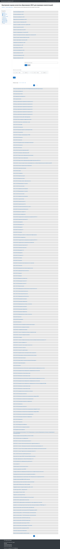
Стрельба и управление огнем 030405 (20, 469)
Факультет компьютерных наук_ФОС (20, 29)
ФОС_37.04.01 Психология (18, 265)
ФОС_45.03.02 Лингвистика (18, 145)
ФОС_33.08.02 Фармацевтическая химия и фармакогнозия (23, 268)
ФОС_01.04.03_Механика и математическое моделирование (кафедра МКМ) (26, 396)
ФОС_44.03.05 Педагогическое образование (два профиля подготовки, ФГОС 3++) (27, 160)
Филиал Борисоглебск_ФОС (18, 47)
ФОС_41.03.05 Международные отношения (21, 191)
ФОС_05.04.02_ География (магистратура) (20, 329)
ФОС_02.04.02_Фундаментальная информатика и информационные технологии (27, 370)
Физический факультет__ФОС (18, 45)
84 (23, 82)
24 (20, 82)
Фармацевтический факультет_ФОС (19, 42)
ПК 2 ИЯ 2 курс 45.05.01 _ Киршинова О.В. (20, 489)
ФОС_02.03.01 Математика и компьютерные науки (22, 388)
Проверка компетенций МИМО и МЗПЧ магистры (22, 479)
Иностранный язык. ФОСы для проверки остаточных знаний (24, 497)
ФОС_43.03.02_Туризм (17, 170)
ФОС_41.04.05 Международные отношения (21, 183)
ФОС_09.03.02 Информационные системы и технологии (23, 314)
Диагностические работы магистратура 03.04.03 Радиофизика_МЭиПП (25, 510)
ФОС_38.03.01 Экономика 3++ (18, 255)
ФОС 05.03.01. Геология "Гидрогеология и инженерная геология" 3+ (25, 451)
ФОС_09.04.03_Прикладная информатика (20, 301)
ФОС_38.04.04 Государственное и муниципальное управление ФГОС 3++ (25, 216)
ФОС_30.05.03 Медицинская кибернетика (20, 278)
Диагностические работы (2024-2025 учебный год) (22, 520)
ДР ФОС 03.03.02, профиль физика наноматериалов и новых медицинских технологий (28, 502)
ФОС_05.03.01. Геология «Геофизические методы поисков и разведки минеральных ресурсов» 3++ (30, 339)
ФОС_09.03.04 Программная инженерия (20, 306)
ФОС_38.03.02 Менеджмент (18, 252)
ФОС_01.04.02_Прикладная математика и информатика (23, 401)
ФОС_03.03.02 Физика (17, 365)
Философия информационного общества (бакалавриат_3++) (23, 458)
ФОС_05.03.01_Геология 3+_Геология (20, 347)
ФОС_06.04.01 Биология (17, 316)
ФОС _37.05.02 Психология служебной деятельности (22, 453)
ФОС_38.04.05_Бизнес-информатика (19, 214)
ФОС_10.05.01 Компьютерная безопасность (21, 293)
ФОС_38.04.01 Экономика (18, 232)
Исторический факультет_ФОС (19, 14)
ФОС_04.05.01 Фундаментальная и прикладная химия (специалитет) (25, 352)
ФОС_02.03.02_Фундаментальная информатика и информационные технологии (27, 380)
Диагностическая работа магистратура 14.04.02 (21, 522)
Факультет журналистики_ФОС (19, 27)
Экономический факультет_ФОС (19, 55)
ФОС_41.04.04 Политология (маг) (19, 186)
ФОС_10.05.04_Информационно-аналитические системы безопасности (25, 288)
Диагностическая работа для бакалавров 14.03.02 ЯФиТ (23, 525)
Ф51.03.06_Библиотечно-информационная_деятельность (23, 461)
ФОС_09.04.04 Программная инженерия (20, 298)
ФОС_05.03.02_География (18, 337)
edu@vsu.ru (16, 548)
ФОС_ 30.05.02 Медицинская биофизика (20, 424)
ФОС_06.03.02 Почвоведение (18, 319)
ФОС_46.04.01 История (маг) (18, 127)
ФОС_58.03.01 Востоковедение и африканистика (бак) (22, 119)
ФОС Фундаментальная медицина (19, 429)
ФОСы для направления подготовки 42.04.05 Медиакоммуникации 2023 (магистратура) (28, 88)
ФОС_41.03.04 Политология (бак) (19, 193)
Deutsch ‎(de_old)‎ (17, 1)
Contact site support (8, 540)
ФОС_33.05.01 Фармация (18, 273)
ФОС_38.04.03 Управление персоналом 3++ (21, 219)
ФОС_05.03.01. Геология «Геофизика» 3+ (20, 342)
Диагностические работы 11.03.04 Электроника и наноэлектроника (25, 515)
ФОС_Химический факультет (18, 91)
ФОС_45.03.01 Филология (18, 147)
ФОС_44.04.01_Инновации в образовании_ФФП (21, 152)
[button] (47, 1)
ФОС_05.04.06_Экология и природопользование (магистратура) (24, 324)
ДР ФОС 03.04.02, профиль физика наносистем (21, 499)
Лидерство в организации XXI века (19, 494)
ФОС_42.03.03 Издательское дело (19, 178)
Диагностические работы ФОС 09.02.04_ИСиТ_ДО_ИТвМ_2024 (24, 507)
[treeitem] (6, 18)
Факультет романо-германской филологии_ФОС (21, 37)
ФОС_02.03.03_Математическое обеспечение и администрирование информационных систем (29, 378)
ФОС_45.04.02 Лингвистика (18, 137)
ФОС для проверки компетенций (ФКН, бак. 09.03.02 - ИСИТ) (23, 435)
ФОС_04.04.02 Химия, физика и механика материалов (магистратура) (25, 355)
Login (58, 1)
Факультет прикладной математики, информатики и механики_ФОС (25, 34)
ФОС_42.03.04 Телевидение (18, 173)
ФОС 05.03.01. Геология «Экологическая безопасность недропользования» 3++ (27, 443)
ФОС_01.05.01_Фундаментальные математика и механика (23, 391)
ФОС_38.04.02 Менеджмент (18, 227)
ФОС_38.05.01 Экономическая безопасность (21, 209)
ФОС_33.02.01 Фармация (18, 275)
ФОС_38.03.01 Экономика (18, 257)
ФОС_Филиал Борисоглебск (18, 93)
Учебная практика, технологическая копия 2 (21, 466)
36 (22, 82)
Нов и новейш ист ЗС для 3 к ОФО (19, 492)
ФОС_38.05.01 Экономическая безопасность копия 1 (22, 206)
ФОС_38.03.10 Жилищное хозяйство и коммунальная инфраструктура (25, 234)
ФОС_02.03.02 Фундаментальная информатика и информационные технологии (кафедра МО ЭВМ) (30, 383)
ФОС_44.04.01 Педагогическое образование (21, 157)
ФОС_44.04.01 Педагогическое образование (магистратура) (23, 155)
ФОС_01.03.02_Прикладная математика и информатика (23, 416)
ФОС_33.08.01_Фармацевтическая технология (21, 270)
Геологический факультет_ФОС (19, 11)
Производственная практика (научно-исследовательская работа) (24, 474)
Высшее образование (9, 7)
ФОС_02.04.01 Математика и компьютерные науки (22, 375)
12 (19, 82)
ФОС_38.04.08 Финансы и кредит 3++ (20, 211)
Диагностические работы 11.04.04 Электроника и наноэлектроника (25, 512)
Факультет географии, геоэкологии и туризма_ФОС (22, 24)
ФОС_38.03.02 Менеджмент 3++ (19, 250)
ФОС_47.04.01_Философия (18, 124)
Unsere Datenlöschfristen (8, 544)
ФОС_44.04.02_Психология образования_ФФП (21, 150)
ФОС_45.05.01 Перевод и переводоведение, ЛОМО (22, 134)
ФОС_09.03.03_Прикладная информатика (20, 309)
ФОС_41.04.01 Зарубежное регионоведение (21, 188)
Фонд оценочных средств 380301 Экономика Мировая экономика (24, 456)
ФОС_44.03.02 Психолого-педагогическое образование (23, 165)
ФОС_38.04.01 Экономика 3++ (18, 229)
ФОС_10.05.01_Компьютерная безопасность (21, 291)
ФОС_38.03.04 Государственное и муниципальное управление (24, 242)
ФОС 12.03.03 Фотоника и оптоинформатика (21, 438)
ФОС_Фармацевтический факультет (19, 96)
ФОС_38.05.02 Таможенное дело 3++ (20, 201)
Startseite (3, 7)
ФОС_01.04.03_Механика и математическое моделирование (23, 398)
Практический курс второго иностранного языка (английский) (24, 481)
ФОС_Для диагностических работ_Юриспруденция (22, 116)
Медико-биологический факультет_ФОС (20, 19)
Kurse (4, 23)
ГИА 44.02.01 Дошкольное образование (20, 530)
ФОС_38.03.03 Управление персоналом (20, 247)
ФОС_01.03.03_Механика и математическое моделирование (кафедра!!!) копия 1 (27, 409)
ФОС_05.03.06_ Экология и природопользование (22, 334)
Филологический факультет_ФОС (19, 50)
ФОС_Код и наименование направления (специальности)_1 (23, 101)
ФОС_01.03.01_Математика (18, 419)
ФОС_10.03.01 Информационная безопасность (21, 296)
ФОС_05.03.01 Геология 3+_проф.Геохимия (21, 350)
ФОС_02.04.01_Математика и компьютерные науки (22, 373)
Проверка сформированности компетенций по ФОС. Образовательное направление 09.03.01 (29, 476)
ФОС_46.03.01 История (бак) (18, 132)
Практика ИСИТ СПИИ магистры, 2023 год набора (22, 484)
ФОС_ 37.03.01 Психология (18, 421)
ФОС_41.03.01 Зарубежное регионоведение (21, 196)
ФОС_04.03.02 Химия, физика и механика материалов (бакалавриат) (25, 360)
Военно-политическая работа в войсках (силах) (21, 533)
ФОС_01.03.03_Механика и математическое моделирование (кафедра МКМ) (26, 411)
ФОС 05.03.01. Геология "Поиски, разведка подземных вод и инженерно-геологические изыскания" (30, 448)
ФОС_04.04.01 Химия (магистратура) (20, 357)
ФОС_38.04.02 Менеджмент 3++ (19, 224)
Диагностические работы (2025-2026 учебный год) (22, 517)
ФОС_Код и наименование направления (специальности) (23, 106)
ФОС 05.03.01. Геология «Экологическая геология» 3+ (22, 440)
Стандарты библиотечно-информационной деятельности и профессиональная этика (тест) (29, 471)
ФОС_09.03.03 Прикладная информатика (20, 311)
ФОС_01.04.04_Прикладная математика (20, 393)
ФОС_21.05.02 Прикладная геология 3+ (20, 283)
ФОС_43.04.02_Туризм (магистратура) (20, 168)
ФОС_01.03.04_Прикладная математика (20, 406)
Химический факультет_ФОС (18, 52)
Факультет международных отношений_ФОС (21, 32)
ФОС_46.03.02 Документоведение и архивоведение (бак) (23, 129)
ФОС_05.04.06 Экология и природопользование (21, 327)
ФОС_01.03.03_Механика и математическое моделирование (23, 414)
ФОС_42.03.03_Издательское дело (19, 175)
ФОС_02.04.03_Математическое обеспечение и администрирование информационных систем (29, 368)
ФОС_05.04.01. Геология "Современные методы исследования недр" (25, 332)
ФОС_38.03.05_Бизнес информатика (19, 237)
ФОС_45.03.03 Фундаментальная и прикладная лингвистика (23, 142)
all (25, 82)
